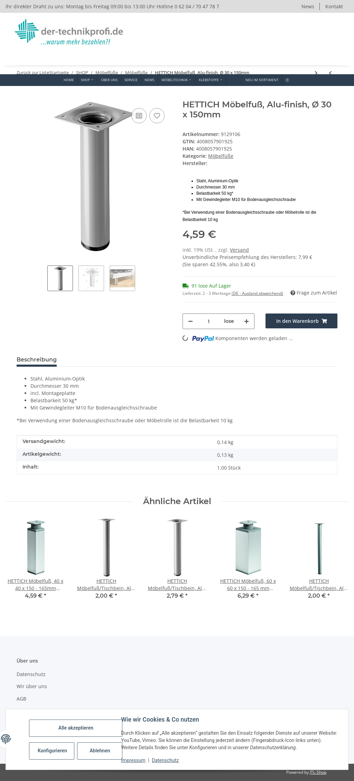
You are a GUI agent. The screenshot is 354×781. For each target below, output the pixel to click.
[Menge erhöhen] (246, 321)
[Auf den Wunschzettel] (157, 115)
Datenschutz (165, 760)
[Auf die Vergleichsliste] (139, 115)
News (307, 6)
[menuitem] (68, 80)
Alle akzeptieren (75, 728)
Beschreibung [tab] (37, 359)
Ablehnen (100, 750)
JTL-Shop (318, 772)
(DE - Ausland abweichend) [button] (257, 293)
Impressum (133, 760)
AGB (21, 698)
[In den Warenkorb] (22, 96)
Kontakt (334, 6)
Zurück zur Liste (33, 72)
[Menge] (208, 321)
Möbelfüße (220, 156)
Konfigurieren (52, 750)
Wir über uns (32, 686)
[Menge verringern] (190, 321)
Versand (239, 250)
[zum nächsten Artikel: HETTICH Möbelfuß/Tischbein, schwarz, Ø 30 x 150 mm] (316, 73)
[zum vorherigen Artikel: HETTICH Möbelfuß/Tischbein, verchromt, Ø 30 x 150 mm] (330, 73)
